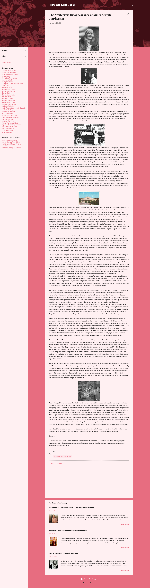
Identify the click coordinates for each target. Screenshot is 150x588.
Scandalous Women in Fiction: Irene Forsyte (68, 530)
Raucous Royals (7, 119)
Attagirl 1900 (6, 76)
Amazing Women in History (11, 74)
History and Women (8, 91)
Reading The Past (8, 121)
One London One (7, 114)
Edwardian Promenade (9, 78)
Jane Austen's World (9, 104)
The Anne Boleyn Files (9, 127)
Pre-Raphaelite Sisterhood (11, 117)
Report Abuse (6, 62)
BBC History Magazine (9, 140)
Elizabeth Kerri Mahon (62, 4)
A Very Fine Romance (9, 72)
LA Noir (4, 146)
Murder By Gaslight (8, 112)
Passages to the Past (9, 115)
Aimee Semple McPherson (62, 456)
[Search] (132, 5)
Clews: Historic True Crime (11, 142)
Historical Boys (7, 87)
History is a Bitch (7, 99)
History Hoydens (7, 97)
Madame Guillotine (8, 106)
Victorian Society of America (11, 148)
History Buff (6, 93)
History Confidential (8, 95)
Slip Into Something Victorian (12, 125)
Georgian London (7, 82)
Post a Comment (56, 463)
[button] (128, 14)
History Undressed (8, 100)
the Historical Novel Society (11, 144)
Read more (125, 524)
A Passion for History (9, 71)
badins (93, 582)
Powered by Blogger (89, 579)
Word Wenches (7, 132)
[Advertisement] (89, 480)
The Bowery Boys (8, 129)
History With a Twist (9, 102)
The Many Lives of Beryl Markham (63, 553)
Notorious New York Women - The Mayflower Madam (71, 507)
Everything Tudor (7, 80)
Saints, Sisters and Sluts (10, 123)
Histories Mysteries (9, 89)
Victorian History (7, 130)
